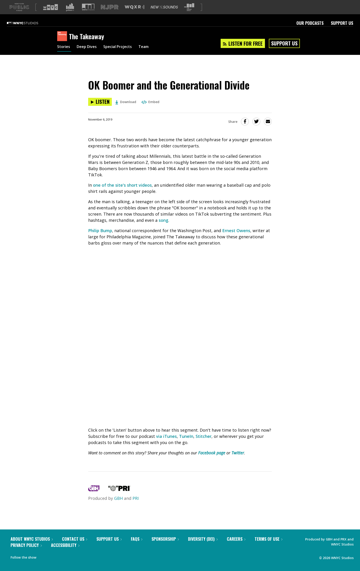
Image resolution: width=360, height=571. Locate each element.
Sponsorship (165, 539)
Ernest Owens (236, 230)
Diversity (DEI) (203, 539)
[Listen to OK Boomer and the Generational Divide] (100, 102)
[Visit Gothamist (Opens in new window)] (70, 7)
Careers (236, 539)
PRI (135, 498)
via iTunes (166, 436)
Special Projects (123, 47)
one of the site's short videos (122, 185)
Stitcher (203, 436)
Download (125, 102)
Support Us (342, 23)
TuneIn (186, 436)
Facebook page (211, 453)
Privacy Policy (26, 545)
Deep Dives (89, 47)
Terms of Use (268, 539)
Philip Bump (100, 230)
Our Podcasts (309, 23)
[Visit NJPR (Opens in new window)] (109, 7)
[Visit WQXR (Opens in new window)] (134, 7)
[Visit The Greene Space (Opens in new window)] (189, 7)
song (163, 220)
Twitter (237, 453)
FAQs (136, 539)
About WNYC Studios (32, 539)
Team (152, 47)
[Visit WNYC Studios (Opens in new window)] (88, 7)
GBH (118, 498)
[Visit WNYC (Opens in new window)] (50, 7)
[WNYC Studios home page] (28, 23)
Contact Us (74, 539)
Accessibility (65, 545)
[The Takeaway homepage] (63, 36)
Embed (150, 102)
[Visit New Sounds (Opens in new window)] (164, 7)
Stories (64, 47)
